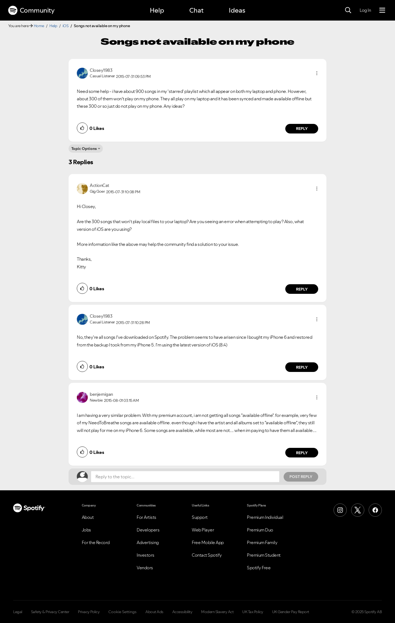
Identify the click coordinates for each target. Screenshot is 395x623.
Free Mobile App (208, 542)
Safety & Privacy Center (50, 611)
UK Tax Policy (252, 611)
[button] (317, 73)
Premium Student (264, 555)
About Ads (154, 611)
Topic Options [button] (84, 148)
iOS (66, 26)
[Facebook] (375, 510)
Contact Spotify (207, 555)
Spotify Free (258, 568)
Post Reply (300, 476)
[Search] (348, 10)
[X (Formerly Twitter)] (357, 510)
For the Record (96, 542)
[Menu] (382, 10)
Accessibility (182, 611)
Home (39, 26)
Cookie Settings (122, 611)
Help (157, 10)
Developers (148, 530)
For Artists (146, 517)
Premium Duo (260, 530)
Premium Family (262, 542)
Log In (365, 10)
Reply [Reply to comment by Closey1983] (302, 128)
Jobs (86, 530)
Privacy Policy (89, 611)
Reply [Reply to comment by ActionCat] (302, 289)
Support (200, 517)
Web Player (203, 530)
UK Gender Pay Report (290, 611)
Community (31, 10)
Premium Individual (265, 517)
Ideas (237, 10)
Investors (145, 555)
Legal (17, 611)
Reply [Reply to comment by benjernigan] (302, 453)
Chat (196, 10)
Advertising (148, 542)
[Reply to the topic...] (185, 476)
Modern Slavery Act (217, 611)
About (88, 517)
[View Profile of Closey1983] (101, 70)
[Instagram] (340, 510)
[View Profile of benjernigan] (101, 394)
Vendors (145, 568)
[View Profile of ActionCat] (99, 185)
